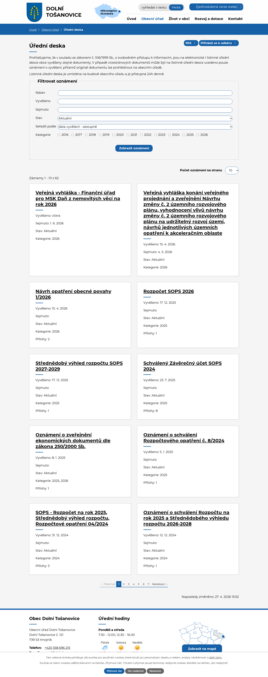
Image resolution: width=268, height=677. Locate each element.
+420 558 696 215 (57, 648)
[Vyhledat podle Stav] (145, 118)
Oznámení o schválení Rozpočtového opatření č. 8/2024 (183, 437)
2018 (92, 135)
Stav (39, 118)
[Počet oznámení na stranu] (232, 170)
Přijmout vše (111, 670)
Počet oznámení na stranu (201, 170)
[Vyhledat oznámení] (134, 148)
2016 (65, 135)
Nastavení (158, 670)
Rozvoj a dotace (209, 19)
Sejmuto (42, 109)
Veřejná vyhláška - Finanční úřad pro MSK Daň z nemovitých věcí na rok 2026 (78, 198)
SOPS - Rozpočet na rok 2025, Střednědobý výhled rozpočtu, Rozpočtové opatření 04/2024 (72, 518)
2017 (78, 135)
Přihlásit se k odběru (218, 44)
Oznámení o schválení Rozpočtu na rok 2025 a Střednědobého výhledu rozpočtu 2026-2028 (186, 518)
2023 (161, 135)
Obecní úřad (152, 19)
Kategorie (43, 135)
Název (40, 93)
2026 (204, 135)
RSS (188, 44)
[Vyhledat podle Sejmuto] (145, 110)
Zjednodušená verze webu (216, 7)
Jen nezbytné (135, 670)
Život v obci (179, 19)
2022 (147, 135)
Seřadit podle (46, 126)
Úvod (131, 19)
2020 (120, 135)
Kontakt (235, 19)
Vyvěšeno (43, 101)
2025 (190, 135)
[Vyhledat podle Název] (145, 93)
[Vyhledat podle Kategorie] (59, 135)
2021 (134, 135)
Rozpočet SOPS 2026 (168, 291)
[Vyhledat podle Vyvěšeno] (145, 101)
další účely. (215, 657)
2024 (176, 135)
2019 (106, 135)
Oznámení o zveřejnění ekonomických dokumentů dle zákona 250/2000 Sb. (73, 440)
